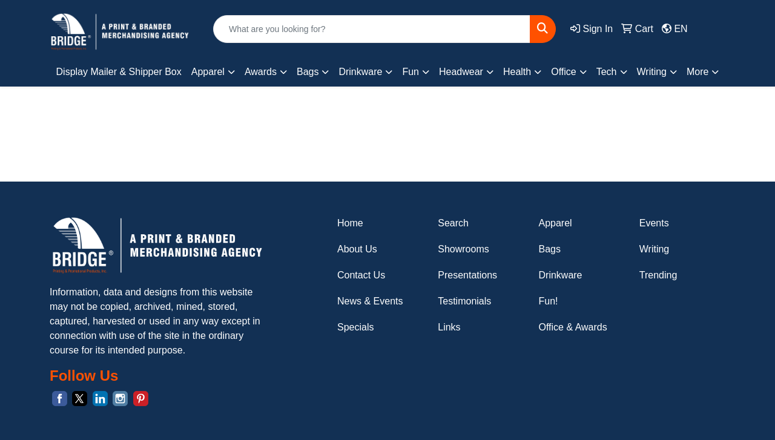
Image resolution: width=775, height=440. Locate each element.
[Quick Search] (371, 29)
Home (350, 223)
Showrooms (463, 249)
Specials (355, 327)
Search (453, 223)
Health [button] (517, 72)
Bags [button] (307, 72)
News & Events (370, 301)
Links (449, 327)
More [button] (697, 72)
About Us (357, 249)
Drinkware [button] (360, 72)
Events (654, 223)
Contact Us (361, 275)
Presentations (467, 275)
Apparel (555, 223)
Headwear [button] (461, 72)
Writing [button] (652, 72)
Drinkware (560, 275)
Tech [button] (606, 72)
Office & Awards (573, 327)
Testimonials (464, 301)
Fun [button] (410, 72)
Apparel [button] (208, 72)
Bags (550, 249)
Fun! (548, 301)
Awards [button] (261, 72)
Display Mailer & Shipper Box (119, 72)
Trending (658, 275)
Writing (654, 249)
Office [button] (563, 72)
